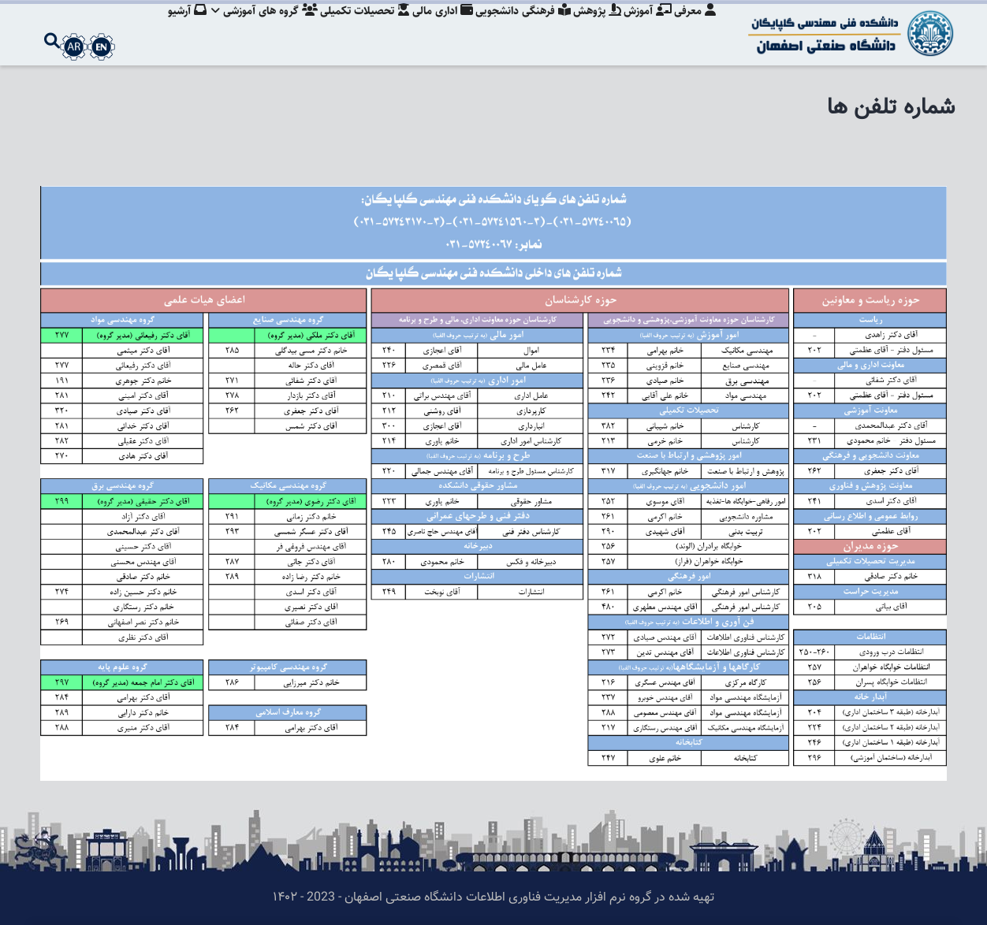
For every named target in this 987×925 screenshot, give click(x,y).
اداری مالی (433, 27)
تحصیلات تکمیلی (353, 27)
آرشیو (171, 27)
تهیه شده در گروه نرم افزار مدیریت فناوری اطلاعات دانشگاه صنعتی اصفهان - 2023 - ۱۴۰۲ (493, 898)
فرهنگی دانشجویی (516, 27)
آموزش (645, 27)
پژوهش (592, 27)
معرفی (695, 27)
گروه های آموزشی (250, 27)
